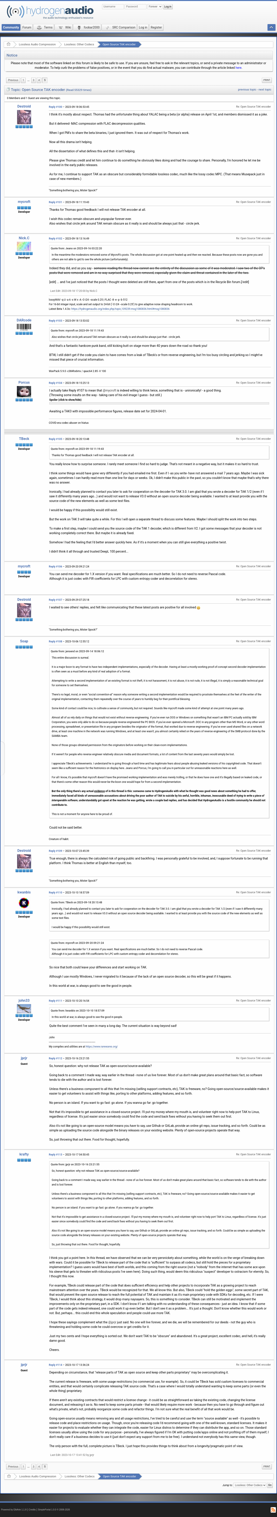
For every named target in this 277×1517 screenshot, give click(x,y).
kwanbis (24, 892)
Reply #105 (55, 439)
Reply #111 (55, 1000)
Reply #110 (55, 892)
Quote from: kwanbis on (77, 1010)
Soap (24, 641)
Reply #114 (55, 1364)
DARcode (24, 320)
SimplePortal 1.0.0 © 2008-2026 (54, 1509)
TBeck (24, 439)
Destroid (24, 106)
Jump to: (227, 1485)
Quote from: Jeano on (76, 248)
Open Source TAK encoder (119, 44)
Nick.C (24, 238)
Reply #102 (55, 238)
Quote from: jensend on (77, 651)
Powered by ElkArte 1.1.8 (13, 1509)
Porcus (24, 382)
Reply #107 (55, 599)
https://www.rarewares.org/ (102, 1046)
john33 (24, 1000)
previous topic (247, 89)
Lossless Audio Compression (37, 44)
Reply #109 (55, 850)
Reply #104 (55, 383)
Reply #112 (55, 1058)
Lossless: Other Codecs (79, 44)
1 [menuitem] (23, 80)
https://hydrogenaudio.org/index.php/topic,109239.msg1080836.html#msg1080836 (120, 308)
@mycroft (109, 390)
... (28, 80)
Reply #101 (55, 202)
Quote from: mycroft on (77, 330)
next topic (265, 89)
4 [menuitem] (39, 80)
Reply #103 (55, 320)
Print (266, 80)
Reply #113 (55, 1154)
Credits (32, 1509)
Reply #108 (55, 641)
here (239, 67)
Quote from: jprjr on (75, 1164)
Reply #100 (55, 106)
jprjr (24, 1058)
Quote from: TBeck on (76, 902)
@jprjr (112, 1322)
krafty (24, 1154)
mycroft (24, 202)
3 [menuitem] (33, 80)
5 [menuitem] (45, 80)
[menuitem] (13, 80)
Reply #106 (55, 566)
